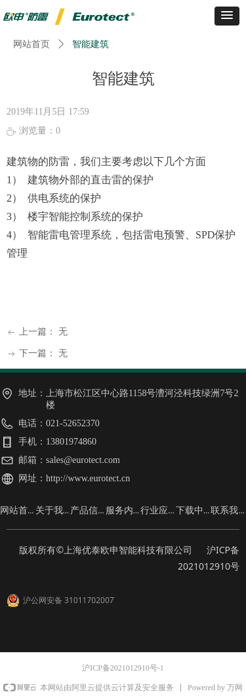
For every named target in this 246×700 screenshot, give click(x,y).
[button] (227, 16)
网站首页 (31, 44)
